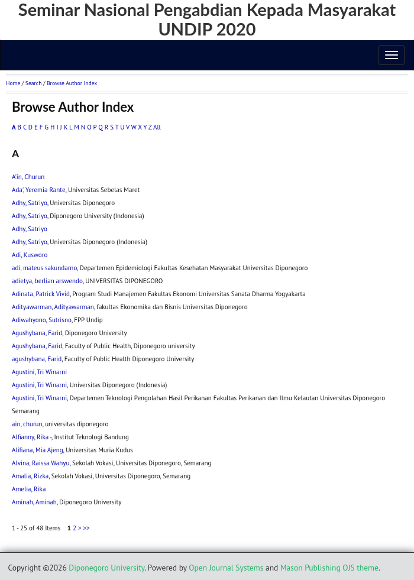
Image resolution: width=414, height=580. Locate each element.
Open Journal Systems (226, 567)
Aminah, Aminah (34, 502)
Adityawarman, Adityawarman (53, 307)
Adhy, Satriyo (29, 203)
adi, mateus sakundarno (44, 268)
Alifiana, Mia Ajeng (37, 450)
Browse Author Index (72, 83)
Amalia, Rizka (30, 476)
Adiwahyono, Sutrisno (42, 320)
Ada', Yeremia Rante (39, 190)
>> (86, 528)
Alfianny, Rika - (31, 437)
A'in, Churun (28, 177)
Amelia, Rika (29, 489)
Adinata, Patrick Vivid (41, 294)
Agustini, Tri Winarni (39, 372)
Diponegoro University (106, 567)
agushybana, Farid (37, 359)
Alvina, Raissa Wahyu (40, 463)
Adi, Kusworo (29, 255)
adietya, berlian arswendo (47, 281)
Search (33, 83)
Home (13, 83)
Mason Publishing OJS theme (329, 567)
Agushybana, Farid (37, 333)
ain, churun (27, 424)
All (157, 127)
